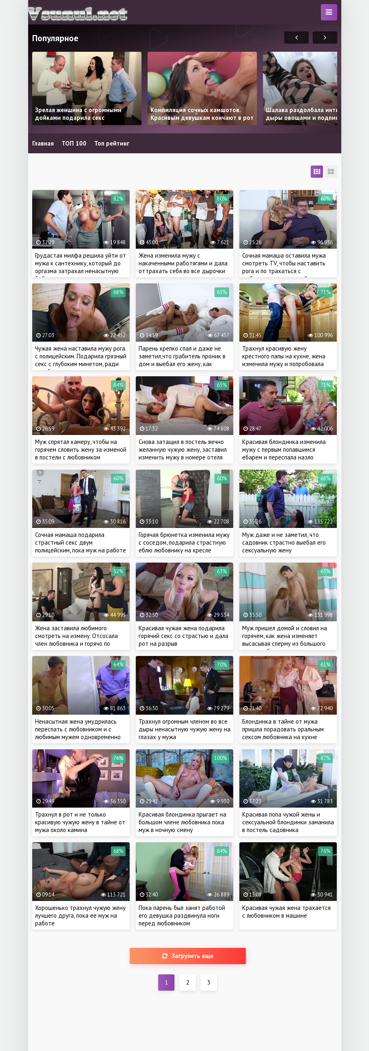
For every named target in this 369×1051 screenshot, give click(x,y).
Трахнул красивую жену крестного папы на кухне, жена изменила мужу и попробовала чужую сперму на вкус (283, 359)
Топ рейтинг (111, 143)
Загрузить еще (187, 956)
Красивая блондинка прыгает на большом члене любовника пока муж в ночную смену (182, 822)
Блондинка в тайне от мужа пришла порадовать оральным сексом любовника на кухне (283, 729)
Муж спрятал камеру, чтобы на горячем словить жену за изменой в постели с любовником (80, 449)
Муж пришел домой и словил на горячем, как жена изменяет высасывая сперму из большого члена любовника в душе (284, 639)
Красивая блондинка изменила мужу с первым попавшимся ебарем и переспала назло (284, 449)
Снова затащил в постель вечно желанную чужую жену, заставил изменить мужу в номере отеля (183, 449)
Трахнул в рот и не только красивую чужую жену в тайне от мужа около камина (80, 822)
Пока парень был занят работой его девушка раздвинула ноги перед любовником (182, 915)
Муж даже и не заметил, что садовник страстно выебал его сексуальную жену (284, 542)
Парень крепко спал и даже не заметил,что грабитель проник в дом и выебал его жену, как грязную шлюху (182, 359)
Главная (43, 143)
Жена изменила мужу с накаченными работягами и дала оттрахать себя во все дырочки (183, 263)
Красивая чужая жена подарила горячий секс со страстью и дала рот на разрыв (183, 635)
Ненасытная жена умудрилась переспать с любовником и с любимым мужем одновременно (78, 729)
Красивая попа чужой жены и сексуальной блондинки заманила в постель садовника (288, 822)
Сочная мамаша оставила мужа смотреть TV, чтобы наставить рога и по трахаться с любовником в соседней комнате (287, 267)
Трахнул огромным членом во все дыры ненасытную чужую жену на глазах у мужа (184, 729)
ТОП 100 (74, 143)
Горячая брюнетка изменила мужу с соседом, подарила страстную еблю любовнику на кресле (184, 542)
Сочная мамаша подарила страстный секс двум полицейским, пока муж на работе (80, 542)
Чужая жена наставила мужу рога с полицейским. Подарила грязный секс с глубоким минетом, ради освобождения (80, 359)
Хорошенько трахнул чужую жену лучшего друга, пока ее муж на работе (80, 915)
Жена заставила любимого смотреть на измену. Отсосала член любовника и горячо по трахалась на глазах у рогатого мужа (77, 643)
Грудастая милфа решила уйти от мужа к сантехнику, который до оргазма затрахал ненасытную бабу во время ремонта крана (80, 267)
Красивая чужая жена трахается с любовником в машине (286, 911)
